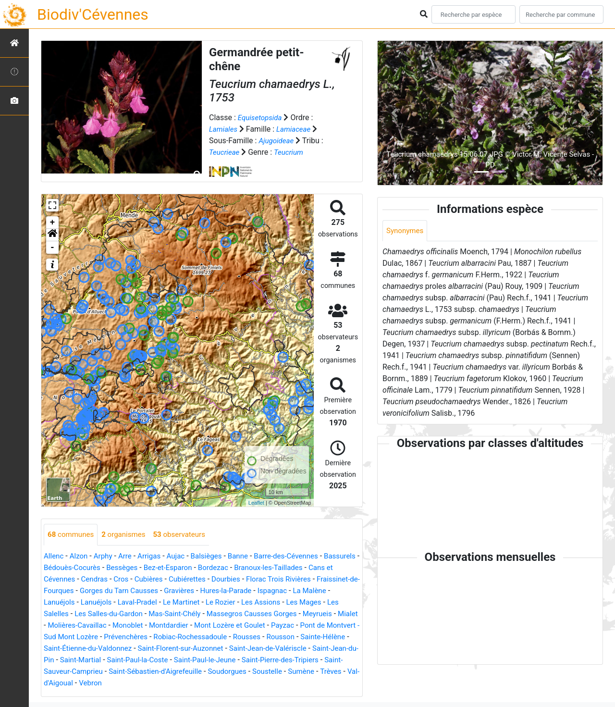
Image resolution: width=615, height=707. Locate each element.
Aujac (182, 556)
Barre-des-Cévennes (298, 556)
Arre (129, 556)
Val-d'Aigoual (212, 683)
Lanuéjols (101, 602)
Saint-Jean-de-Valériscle (89, 660)
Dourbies (267, 579)
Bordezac (262, 567)
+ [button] (52, 222)
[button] (52, 235)
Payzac (56, 637)
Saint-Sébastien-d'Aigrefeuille (304, 671)
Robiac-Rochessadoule (294, 637)
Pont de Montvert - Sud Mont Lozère (135, 637)
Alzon (80, 556)
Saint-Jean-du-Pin (166, 660)
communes (72, 534)
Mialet (91, 625)
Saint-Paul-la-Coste (283, 660)
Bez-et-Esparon (214, 567)
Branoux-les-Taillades (320, 567)
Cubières (186, 579)
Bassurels (60, 567)
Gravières (237, 590)
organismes (127, 534)
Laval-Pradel (184, 602)
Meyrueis (59, 625)
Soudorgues (64, 683)
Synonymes (406, 231)
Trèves (173, 683)
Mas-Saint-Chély (225, 614)
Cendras (129, 579)
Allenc (54, 556)
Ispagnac (335, 590)
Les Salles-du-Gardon (156, 614)
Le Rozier (271, 602)
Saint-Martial (224, 660)
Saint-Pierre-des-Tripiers (119, 671)
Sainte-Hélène (138, 648)
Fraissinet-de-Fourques (86, 590)
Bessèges (166, 567)
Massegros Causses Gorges (307, 614)
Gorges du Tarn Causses (173, 590)
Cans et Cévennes (78, 579)
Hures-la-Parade (286, 590)
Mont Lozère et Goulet (300, 625)
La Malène (61, 602)
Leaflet (256, 503)
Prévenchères (226, 637)
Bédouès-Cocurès (113, 567)
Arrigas (154, 556)
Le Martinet (229, 602)
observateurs (186, 534)
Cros (157, 579)
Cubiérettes (226, 579)
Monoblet (192, 625)
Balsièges (214, 556)
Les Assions (313, 602)
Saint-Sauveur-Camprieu (207, 671)
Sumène (142, 683)
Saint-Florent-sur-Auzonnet (313, 648)
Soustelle (107, 683)
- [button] (52, 247)
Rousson (94, 648)
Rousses (58, 648)
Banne (247, 556)
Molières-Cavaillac (139, 625)
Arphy (106, 556)
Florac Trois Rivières (322, 579)
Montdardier (236, 625)
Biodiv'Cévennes (92, 14)
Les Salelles (93, 614)
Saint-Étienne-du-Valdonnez (215, 648)
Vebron (252, 683)
